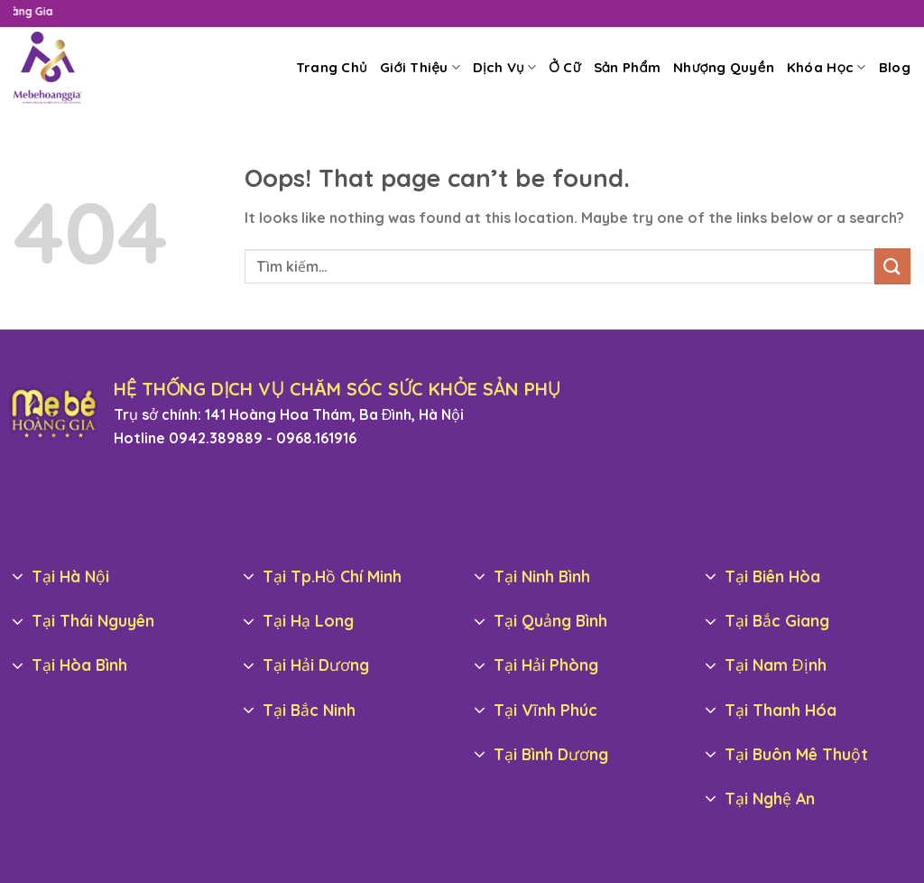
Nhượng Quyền (723, 67)
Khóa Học (826, 68)
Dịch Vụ (504, 68)
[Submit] (892, 265)
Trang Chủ (331, 67)
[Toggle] (18, 577)
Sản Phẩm (627, 67)
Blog (894, 67)
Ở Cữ (564, 67)
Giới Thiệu (420, 68)
